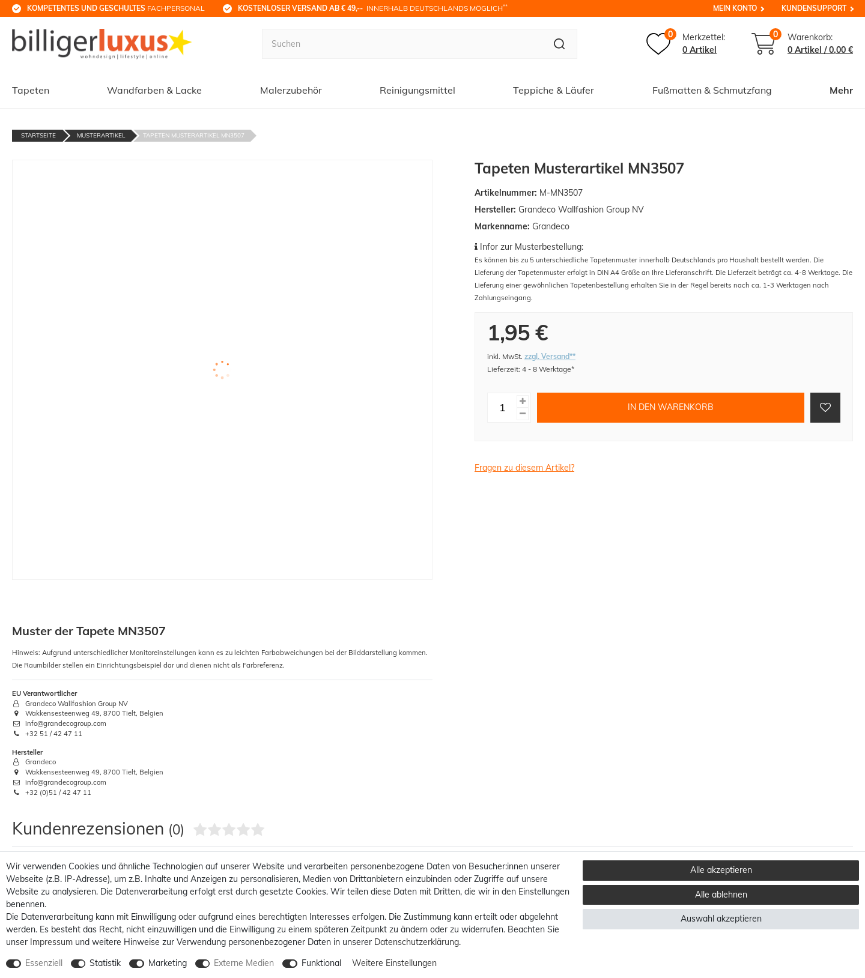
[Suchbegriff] (402, 44)
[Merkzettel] (685, 43)
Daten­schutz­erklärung (416, 942)
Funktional (321, 963)
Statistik (105, 963)
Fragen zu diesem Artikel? (524, 467)
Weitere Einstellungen (394, 963)
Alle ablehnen (721, 894)
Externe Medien (244, 963)
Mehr (841, 90)
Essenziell (43, 963)
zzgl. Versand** (549, 356)
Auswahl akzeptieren (721, 918)
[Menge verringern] (523, 414)
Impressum (51, 942)
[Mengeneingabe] (502, 407)
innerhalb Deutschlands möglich (373, 8)
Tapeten (30, 90)
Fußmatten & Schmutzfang (712, 90)
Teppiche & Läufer (553, 90)
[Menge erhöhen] (523, 401)
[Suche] (559, 44)
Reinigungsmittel (417, 90)
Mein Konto (735, 8)
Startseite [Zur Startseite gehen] (38, 135)
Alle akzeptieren (721, 870)
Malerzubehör (291, 90)
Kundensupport (814, 8)
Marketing (167, 963)
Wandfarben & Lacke (154, 90)
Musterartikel (101, 135)
